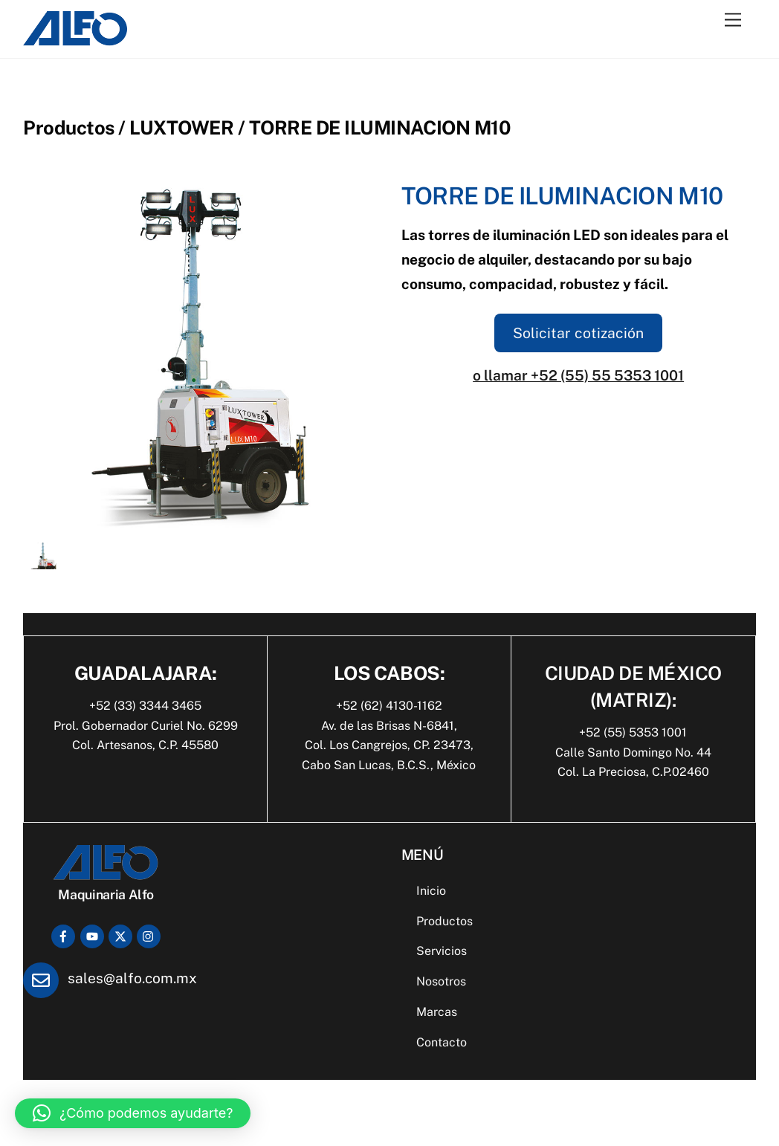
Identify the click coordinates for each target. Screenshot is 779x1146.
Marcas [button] (436, 1012)
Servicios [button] (441, 951)
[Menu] (733, 20)
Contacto (441, 1042)
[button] (132, 1113)
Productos (444, 921)
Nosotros (441, 981)
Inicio (431, 891)
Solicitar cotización (578, 333)
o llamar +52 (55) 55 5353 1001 (578, 375)
